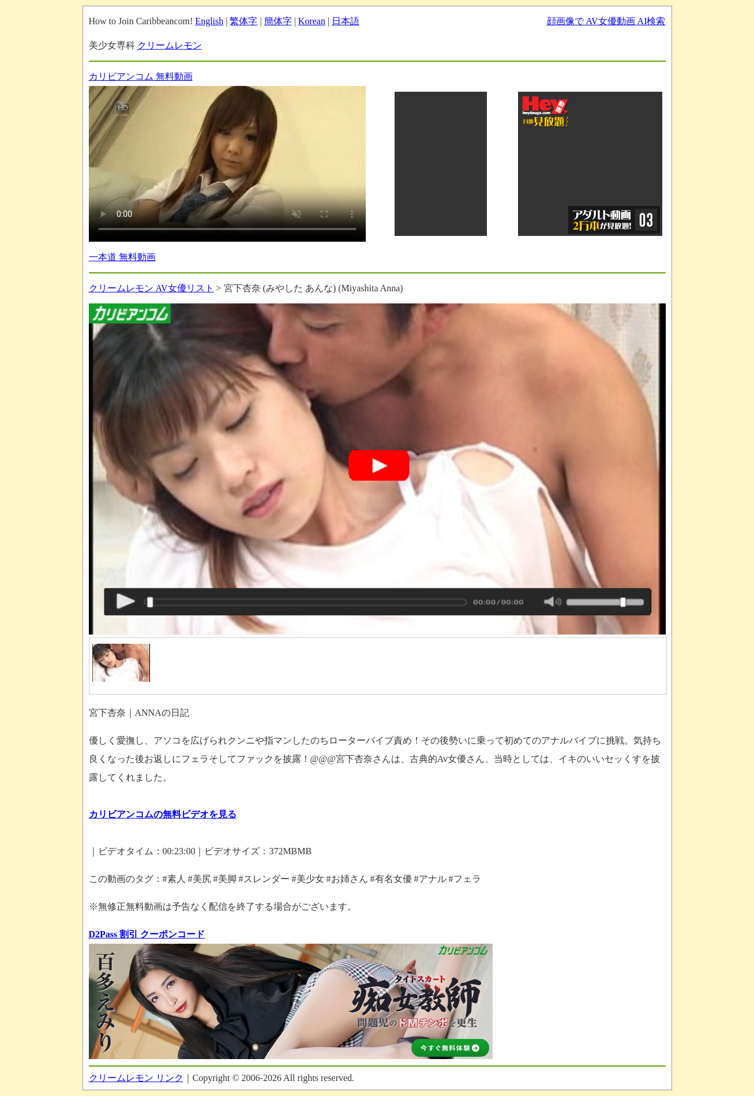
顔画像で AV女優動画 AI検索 (606, 21)
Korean (311, 21)
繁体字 (243, 21)
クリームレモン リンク (136, 1078)
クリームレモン (169, 45)
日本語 (345, 21)
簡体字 (278, 21)
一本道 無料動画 (122, 257)
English (209, 21)
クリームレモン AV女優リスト (151, 288)
